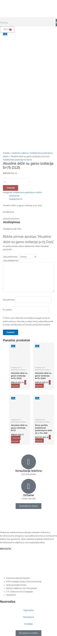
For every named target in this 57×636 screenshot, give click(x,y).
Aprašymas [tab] (14, 195)
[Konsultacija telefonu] (28, 461)
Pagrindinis (28, 610)
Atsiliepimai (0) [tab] (15, 199)
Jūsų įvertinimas (10, 256)
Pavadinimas (9, 300)
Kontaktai (28, 624)
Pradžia (6, 153)
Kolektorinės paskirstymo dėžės (17, 159)
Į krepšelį (10, 188)
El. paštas (8, 310)
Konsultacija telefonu (28, 470)
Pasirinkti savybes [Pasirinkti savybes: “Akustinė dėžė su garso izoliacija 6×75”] (15, 439)
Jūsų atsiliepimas (11, 260)
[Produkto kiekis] (16, 181)
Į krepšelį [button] (18, 384)
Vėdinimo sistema (20, 153)
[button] (28, 18)
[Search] (56, 22)
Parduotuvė (28, 617)
